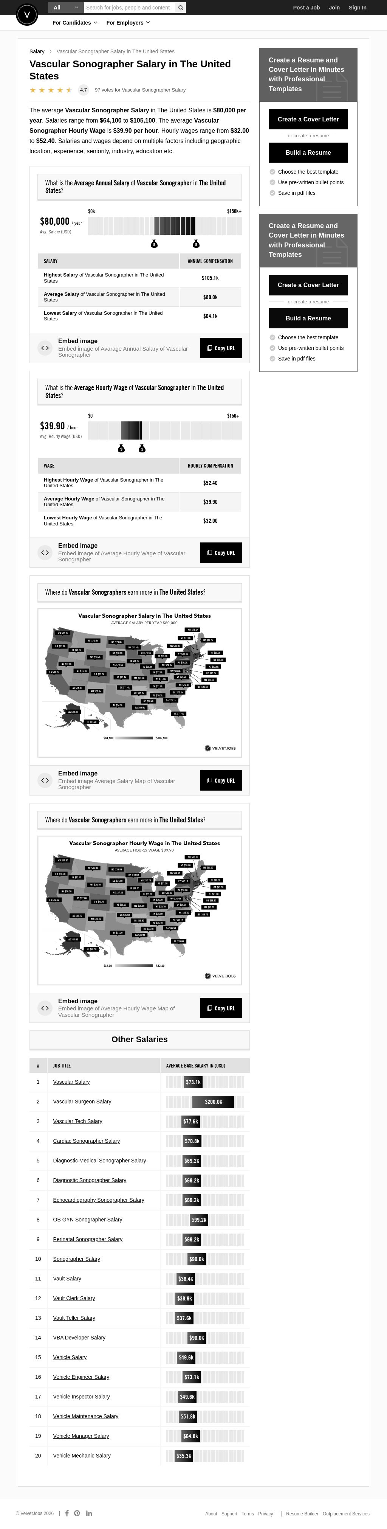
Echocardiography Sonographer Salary (98, 1200)
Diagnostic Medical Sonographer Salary (99, 1161)
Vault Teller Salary (74, 1318)
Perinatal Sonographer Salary (88, 1239)
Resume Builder (302, 1514)
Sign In (358, 8)
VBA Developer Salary (79, 1338)
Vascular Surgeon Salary (82, 1102)
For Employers (128, 22)
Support (229, 1514)
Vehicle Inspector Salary (81, 1397)
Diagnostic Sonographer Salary (90, 1180)
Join (334, 8)
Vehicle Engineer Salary (81, 1377)
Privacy (265, 1514)
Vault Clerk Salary (74, 1298)
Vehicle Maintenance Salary (86, 1416)
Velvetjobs (27, 14)
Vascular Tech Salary (77, 1121)
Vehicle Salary (70, 1357)
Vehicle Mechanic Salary (82, 1456)
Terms (247, 1514)
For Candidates (75, 22)
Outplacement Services (346, 1514)
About (211, 1514)
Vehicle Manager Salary (81, 1436)
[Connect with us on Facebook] (67, 1513)
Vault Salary (67, 1279)
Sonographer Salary (77, 1259)
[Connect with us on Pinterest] (77, 1513)
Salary (37, 51)
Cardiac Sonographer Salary (86, 1141)
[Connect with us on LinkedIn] (89, 1513)
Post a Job (306, 8)
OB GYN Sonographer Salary (87, 1220)
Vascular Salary (71, 1082)
